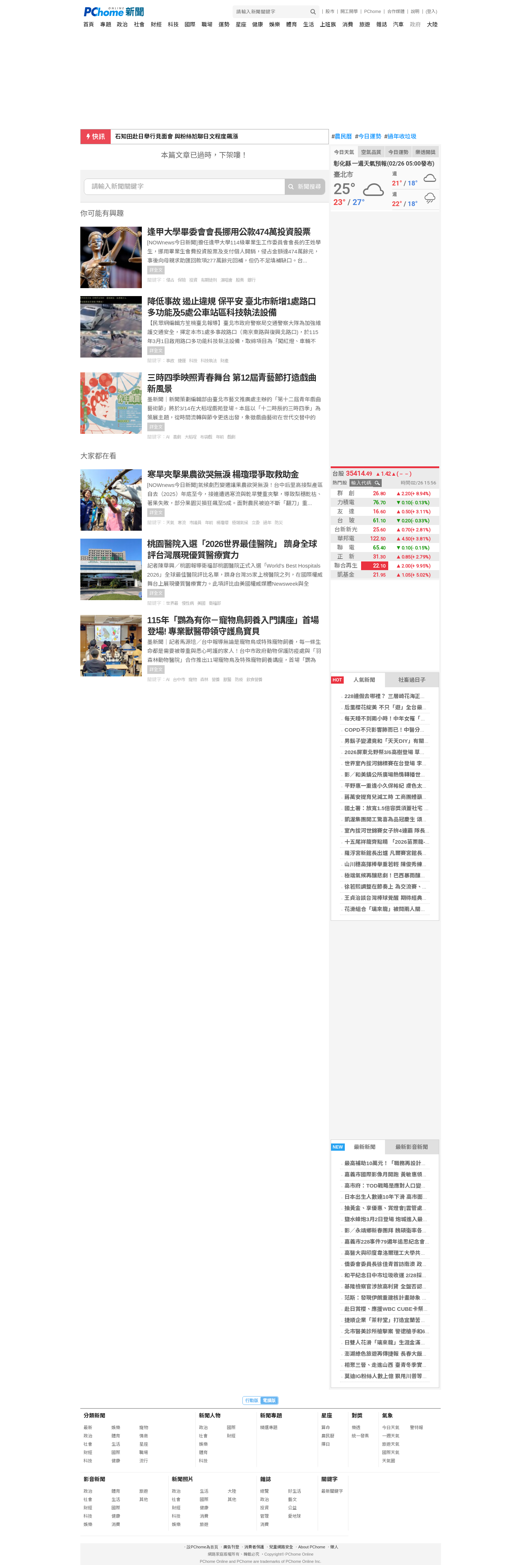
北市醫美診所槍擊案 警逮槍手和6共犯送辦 (395, 1331)
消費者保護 (254, 1547)
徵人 (334, 1547)
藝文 (292, 1499)
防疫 (239, 679)
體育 (291, 24)
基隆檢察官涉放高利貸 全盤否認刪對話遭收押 (399, 1286)
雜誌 (381, 24)
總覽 (264, 1491)
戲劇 (231, 437)
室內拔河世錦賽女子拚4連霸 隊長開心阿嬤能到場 (403, 831)
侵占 (170, 280)
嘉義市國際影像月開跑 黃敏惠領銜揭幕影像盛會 (402, 1174)
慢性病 (188, 603)
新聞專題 (271, 1415)
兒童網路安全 (281, 1547)
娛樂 (274, 24)
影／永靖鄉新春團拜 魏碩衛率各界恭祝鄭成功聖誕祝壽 (410, 1230)
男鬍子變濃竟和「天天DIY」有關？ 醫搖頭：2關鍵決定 (411, 741)
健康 (257, 24)
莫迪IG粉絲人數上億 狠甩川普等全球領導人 (396, 1376)
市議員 (195, 522)
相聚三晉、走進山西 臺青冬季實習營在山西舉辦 (402, 1365)
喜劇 (177, 437)
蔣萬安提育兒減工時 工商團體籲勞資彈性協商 (399, 797)
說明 (415, 11)
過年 (267, 522)
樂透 (356, 1427)
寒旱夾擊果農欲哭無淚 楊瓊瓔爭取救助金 (223, 474)
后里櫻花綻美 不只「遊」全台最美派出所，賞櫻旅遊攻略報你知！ (423, 707)
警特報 (416, 1427)
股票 (240, 280)
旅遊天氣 (390, 1444)
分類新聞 (94, 1415)
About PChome (311, 1547)
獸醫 (227, 679)
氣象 (387, 1415)
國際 (190, 24)
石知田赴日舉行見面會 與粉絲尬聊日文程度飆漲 (176, 136)
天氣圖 (388, 1460)
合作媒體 (395, 11)
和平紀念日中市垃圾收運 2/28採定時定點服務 (399, 1275)
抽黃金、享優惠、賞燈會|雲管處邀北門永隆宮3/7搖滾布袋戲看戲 (422, 1208)
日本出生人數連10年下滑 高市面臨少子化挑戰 (399, 1197)
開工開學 (349, 11)
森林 (204, 679)
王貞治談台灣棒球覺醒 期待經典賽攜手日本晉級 (402, 898)
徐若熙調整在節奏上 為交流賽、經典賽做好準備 (402, 887)
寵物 (192, 679)
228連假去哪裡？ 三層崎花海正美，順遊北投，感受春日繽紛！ (420, 696)
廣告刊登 (231, 1547)
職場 (207, 24)
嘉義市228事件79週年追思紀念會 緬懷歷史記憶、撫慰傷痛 (415, 1242)
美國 (201, 603)
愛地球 (294, 1516)
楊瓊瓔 (222, 522)
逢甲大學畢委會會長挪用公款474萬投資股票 (228, 232)
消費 (347, 24)
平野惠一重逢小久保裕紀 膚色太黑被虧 (391, 786)
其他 (143, 1499)
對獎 (357, 1415)
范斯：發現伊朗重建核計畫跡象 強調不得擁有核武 (404, 1298)
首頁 (88, 24)
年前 (220, 437)
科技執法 (209, 360)
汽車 (398, 24)
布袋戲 (206, 437)
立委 (255, 522)
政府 (415, 24)
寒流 (182, 522)
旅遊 (364, 24)
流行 (143, 1460)
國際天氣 (390, 1452)
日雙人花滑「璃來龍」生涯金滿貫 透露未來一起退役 (407, 1342)
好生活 (294, 1491)
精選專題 (269, 1427)
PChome (372, 11)
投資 (193, 280)
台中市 (179, 679)
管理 (264, 1516)
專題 (105, 24)
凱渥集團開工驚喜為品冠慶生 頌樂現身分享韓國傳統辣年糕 (415, 819)
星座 (241, 24)
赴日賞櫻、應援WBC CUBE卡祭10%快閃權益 (400, 1309)
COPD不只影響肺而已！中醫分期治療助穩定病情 (403, 730)
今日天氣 (344, 152)
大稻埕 (190, 437)
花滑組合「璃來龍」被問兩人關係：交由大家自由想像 (409, 909)
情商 (143, 1435)
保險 (182, 280)
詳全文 (155, 270)
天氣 (170, 522)
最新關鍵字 (332, 1491)
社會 (139, 24)
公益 (292, 1507)
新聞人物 (210, 1415)
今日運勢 (368, 137)
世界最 (172, 603)
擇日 (325, 1444)
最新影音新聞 (411, 1147)
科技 (173, 24)
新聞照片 (183, 1479)
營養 (216, 679)
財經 (156, 24)
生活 (308, 24)
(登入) (431, 11)
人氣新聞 (353, 680)
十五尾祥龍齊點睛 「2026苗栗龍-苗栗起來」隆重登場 (409, 842)
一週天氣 (390, 1435)
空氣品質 (371, 152)
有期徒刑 (209, 280)
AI (167, 437)
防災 (279, 522)
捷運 (182, 360)
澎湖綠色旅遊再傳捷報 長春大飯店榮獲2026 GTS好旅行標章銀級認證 (428, 1354)
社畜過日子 (411, 680)
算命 (325, 1427)
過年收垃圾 (400, 137)
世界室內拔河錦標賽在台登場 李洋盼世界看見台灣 (404, 763)
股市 (330, 11)
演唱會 (226, 280)
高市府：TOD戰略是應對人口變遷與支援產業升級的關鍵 (412, 1186)
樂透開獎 (425, 152)
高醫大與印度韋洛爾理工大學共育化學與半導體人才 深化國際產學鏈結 (429, 1253)
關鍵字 (329, 1479)
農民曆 (342, 137)
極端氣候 (240, 522)
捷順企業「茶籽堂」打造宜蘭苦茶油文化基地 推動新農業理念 (418, 1320)
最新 (88, 1427)
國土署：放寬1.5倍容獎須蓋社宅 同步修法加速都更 (405, 808)
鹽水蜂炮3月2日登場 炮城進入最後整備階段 (397, 1219)
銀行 (251, 280)
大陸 (432, 24)
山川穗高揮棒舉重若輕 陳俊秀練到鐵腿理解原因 (402, 864)
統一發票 (360, 1435)
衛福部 (215, 603)
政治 (122, 24)
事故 (170, 360)
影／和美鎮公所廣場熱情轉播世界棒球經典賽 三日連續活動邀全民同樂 (429, 774)
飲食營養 (254, 679)
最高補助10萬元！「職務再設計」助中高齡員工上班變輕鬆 (415, 1163)
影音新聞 (94, 1479)
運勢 (224, 24)
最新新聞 (353, 1147)
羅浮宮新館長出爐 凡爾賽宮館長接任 (388, 853)
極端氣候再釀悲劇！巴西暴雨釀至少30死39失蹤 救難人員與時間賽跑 (427, 875)
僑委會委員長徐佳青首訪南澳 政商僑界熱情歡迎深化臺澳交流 (418, 1264)
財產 (224, 360)
